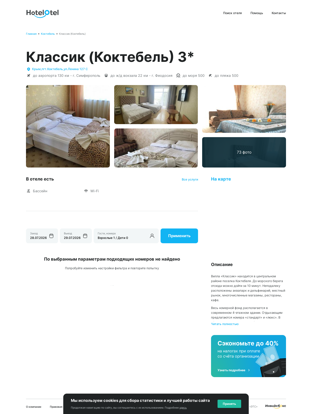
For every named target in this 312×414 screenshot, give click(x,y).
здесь (183, 407)
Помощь (256, 13)
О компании (33, 406)
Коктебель (48, 33)
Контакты (279, 13)
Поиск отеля (232, 13)
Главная (31, 33)
